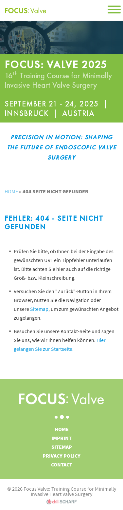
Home (11, 191)
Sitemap (39, 309)
